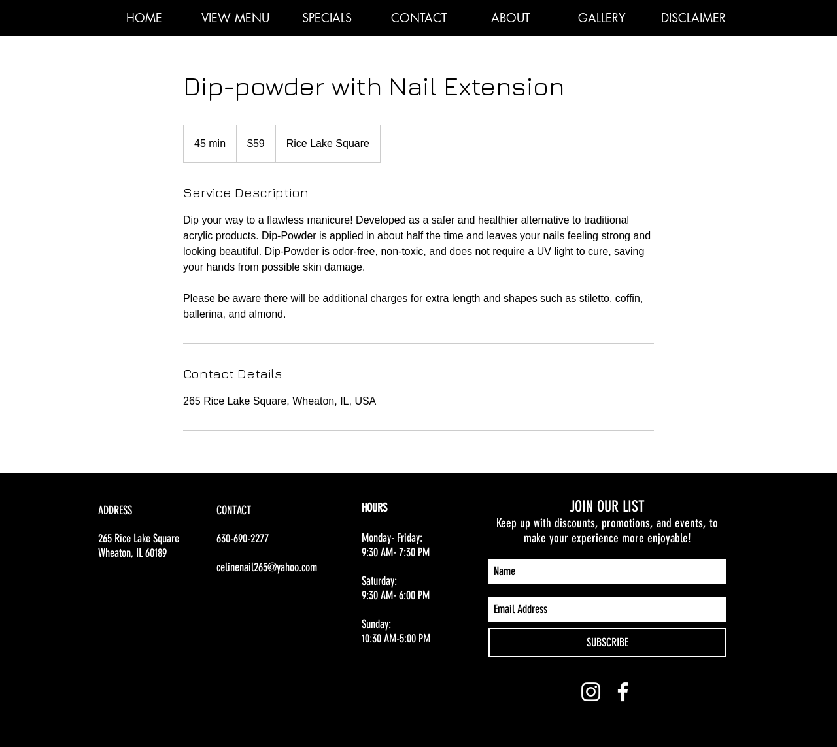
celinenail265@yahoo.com (266, 567)
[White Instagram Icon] (591, 692)
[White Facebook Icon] (623, 692)
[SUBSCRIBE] (607, 642)
